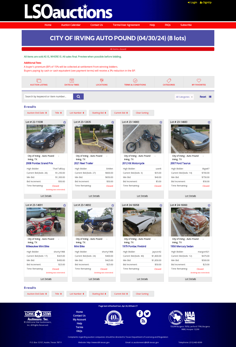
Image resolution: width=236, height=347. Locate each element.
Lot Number (76, 112)
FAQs (168, 25)
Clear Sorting (142, 112)
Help (152, 25)
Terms (79, 327)
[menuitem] (194, 2)
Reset (203, 96)
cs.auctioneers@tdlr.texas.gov (145, 342)
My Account (79, 319)
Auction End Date (35, 112)
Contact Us (96, 25)
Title (57, 112)
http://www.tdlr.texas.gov (98, 342)
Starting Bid (98, 112)
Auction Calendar (71, 25)
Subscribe (186, 25)
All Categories (184, 96)
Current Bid (119, 112)
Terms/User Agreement (126, 25)
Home (48, 25)
